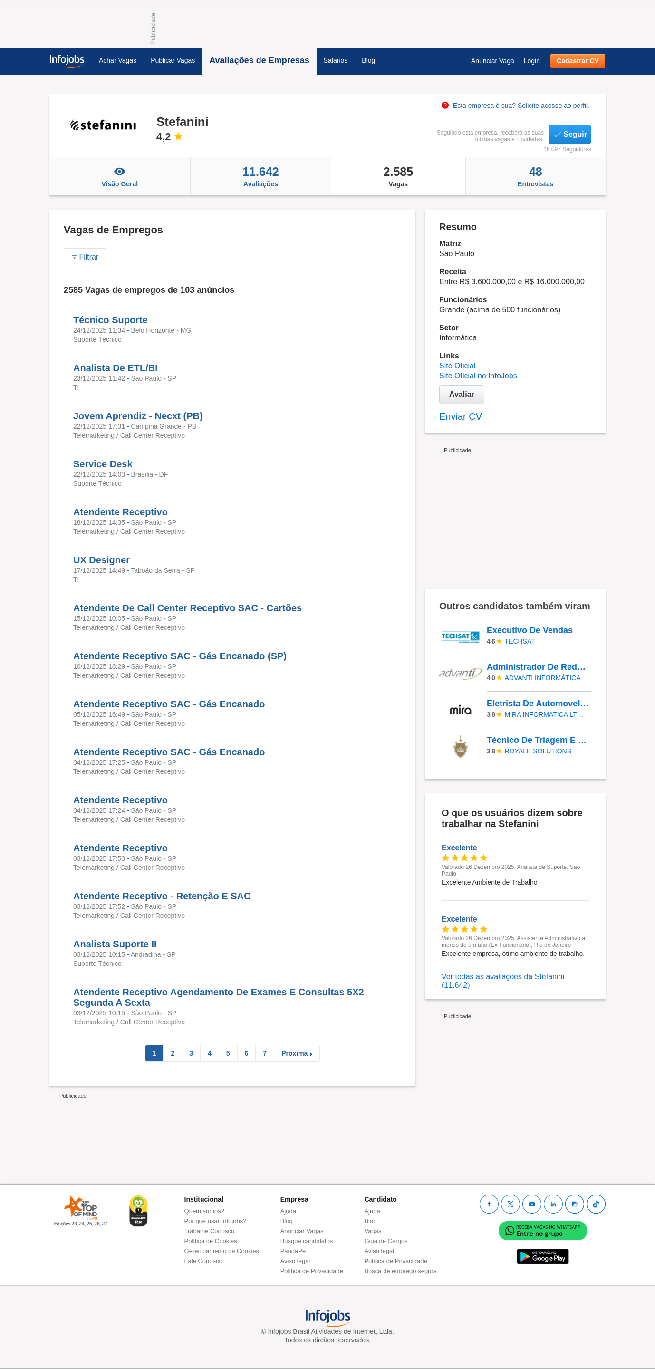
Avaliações (260, 176)
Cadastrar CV (578, 61)
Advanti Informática (543, 678)
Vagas (398, 176)
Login (532, 61)
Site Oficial (457, 366)
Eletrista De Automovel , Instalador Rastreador (538, 703)
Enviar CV (460, 416)
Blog (368, 60)
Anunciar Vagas (302, 1230)
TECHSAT (520, 641)
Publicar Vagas (173, 60)
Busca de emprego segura (400, 1270)
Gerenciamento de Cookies (222, 1250)
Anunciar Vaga (492, 61)
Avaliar (461, 394)
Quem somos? (204, 1211)
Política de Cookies (210, 1240)
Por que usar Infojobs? (215, 1220)
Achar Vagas (117, 60)
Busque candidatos (306, 1240)
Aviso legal (295, 1260)
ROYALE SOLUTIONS (538, 751)
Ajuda (288, 1211)
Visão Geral (119, 176)
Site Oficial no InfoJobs (478, 376)
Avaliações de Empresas (259, 60)
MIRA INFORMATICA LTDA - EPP (546, 714)
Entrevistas (536, 176)
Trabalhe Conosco (209, 1230)
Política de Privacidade (311, 1270)
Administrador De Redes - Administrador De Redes (538, 667)
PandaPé (293, 1250)
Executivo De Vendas (530, 630)
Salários (336, 60)
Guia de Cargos (385, 1240)
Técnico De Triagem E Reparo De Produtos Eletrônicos (538, 740)
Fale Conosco (203, 1260)
